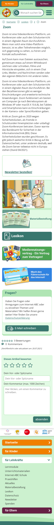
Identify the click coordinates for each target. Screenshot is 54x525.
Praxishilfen (11, 479)
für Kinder (9, 3)
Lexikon (25, 22)
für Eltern (44, 3)
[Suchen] (16, 12)
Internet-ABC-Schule (16, 475)
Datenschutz (12, 495)
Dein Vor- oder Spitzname (18, 373)
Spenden (10, 503)
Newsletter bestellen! (18, 172)
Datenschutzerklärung (17, 318)
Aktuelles (10, 483)
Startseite (11, 22)
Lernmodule (11, 466)
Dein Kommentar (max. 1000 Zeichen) (24, 383)
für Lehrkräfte (27, 3)
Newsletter (11, 499)
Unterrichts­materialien (17, 471)
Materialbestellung (15, 487)
